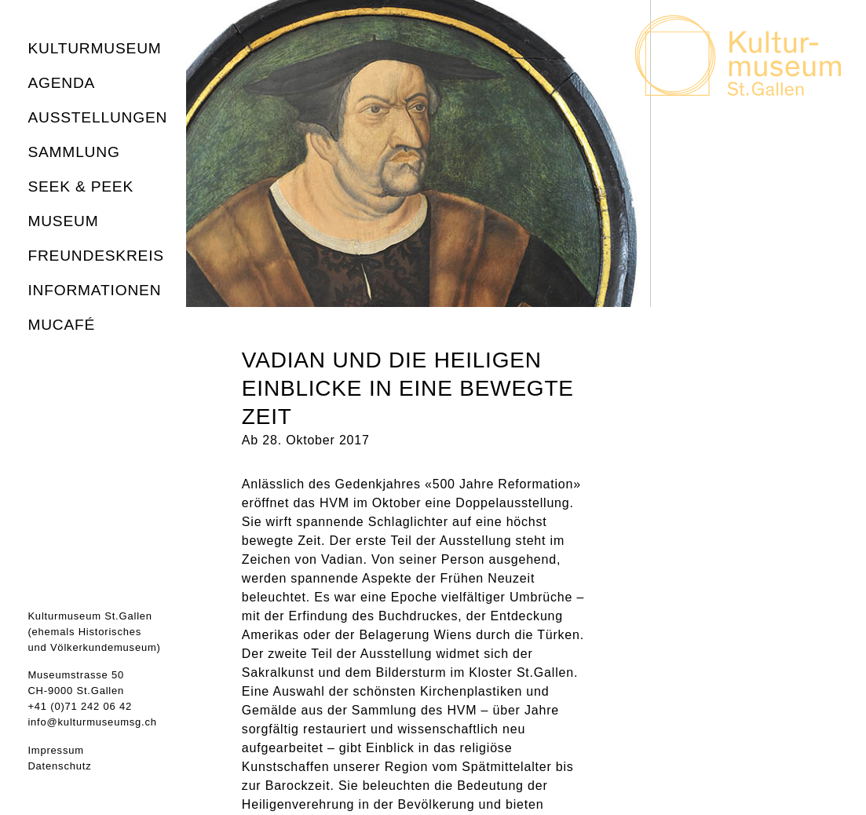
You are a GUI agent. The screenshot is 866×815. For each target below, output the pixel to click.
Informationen (94, 290)
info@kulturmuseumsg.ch (91, 722)
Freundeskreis (95, 255)
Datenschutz (59, 766)
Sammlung (73, 152)
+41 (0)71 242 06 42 (79, 706)
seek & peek (80, 186)
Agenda (61, 83)
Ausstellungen (97, 117)
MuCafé (61, 324)
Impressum (55, 750)
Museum (62, 221)
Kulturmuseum (94, 48)
